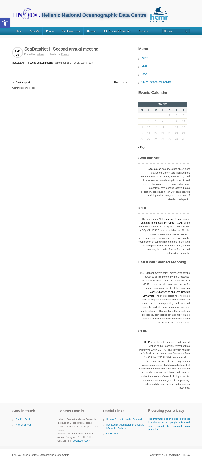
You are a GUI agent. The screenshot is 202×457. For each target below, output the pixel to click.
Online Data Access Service (156, 82)
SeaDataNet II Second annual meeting (32, 62)
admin (40, 54)
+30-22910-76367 (81, 440)
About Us (34, 31)
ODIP (147, 342)
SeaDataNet (112, 433)
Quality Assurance (71, 31)
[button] (5, 23)
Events (65, 54)
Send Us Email (23, 419)
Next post (121, 82)
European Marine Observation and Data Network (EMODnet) (166, 292)
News (144, 74)
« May (141, 147)
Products (143, 31)
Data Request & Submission (117, 31)
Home (19, 31)
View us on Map (23, 424)
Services (91, 31)
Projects (50, 31)
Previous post (21, 82)
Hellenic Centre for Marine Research (124, 419)
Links (144, 65)
